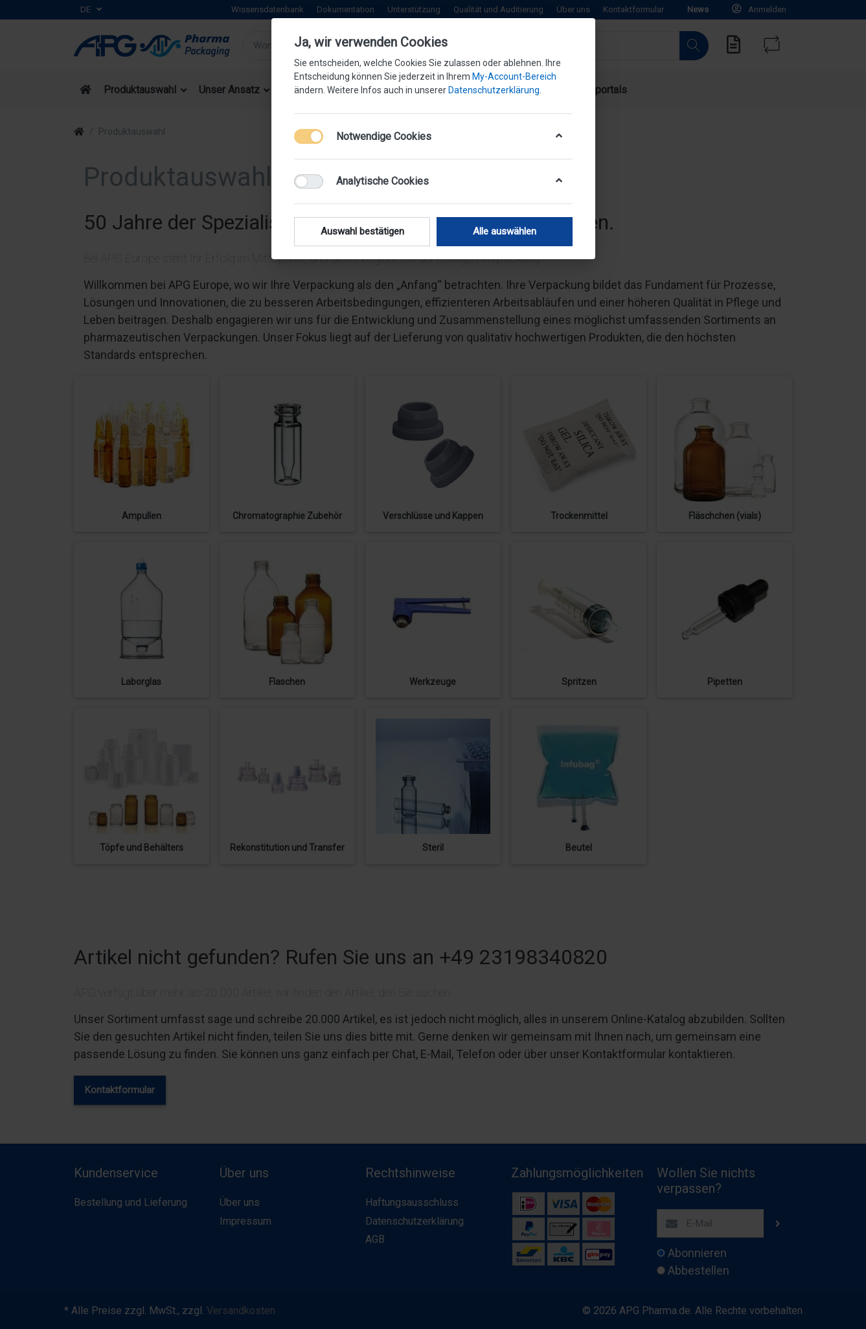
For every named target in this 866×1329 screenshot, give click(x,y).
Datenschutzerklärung (494, 90)
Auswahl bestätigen (362, 231)
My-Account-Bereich (514, 76)
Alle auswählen (504, 231)
